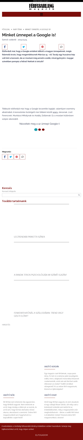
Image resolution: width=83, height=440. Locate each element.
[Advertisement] (41, 341)
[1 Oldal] (39, 130)
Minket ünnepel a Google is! (41, 1)
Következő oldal (39, 137)
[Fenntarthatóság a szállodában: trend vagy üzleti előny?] (41, 310)
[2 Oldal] (43, 130)
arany (55, 112)
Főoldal (6, 29)
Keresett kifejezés (9, 191)
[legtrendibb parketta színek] (41, 234)
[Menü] (41, 14)
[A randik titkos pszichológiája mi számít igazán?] (41, 272)
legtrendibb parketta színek (29, 237)
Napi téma (17, 29)
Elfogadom (41, 435)
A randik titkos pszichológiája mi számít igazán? (40, 275)
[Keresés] (79, 195)
